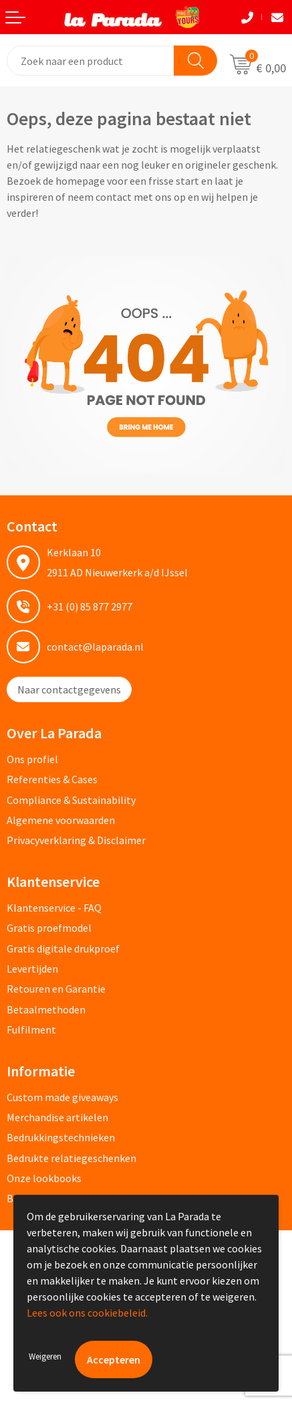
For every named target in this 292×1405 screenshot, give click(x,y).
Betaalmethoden (46, 1009)
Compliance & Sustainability (71, 800)
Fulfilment (31, 1029)
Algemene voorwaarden (61, 820)
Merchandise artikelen (57, 1117)
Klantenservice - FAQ (54, 907)
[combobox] (91, 61)
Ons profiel (32, 759)
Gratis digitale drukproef (63, 948)
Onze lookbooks (44, 1178)
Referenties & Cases (52, 779)
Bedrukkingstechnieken (61, 1137)
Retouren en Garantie (56, 988)
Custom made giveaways (62, 1097)
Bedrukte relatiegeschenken (71, 1158)
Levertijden (32, 968)
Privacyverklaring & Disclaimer (76, 840)
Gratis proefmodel (49, 927)
